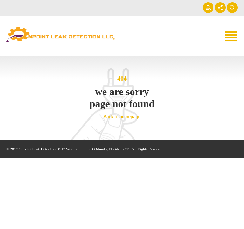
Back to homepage (122, 116)
